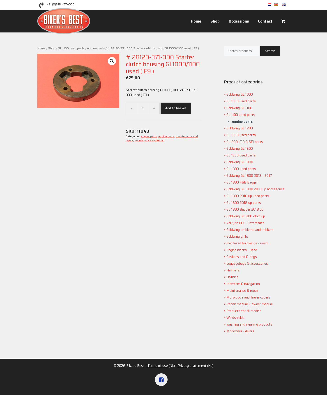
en (286, 4)
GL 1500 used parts (241, 155)
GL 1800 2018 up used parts (247, 196)
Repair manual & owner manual (249, 304)
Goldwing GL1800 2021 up (245, 216)
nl (271, 4)
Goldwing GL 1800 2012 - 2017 (249, 175)
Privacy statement (192, 365)
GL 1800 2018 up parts (243, 202)
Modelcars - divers (240, 331)
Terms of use (157, 365)
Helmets (232, 270)
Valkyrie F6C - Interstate (245, 223)
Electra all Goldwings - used (246, 243)
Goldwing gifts (237, 236)
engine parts (96, 48)
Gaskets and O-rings (241, 257)
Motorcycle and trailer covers (248, 297)
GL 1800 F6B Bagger (242, 182)
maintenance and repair (149, 140)
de (278, 4)
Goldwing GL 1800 (239, 162)
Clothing (232, 277)
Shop (215, 21)
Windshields (235, 317)
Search (270, 51)
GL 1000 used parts (241, 101)
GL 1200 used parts (241, 135)
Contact (265, 21)
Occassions (239, 21)
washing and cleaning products (249, 324)
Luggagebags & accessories (247, 263)
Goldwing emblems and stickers (250, 229)
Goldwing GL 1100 (239, 108)
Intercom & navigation (243, 284)
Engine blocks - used (241, 250)
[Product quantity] (142, 108)
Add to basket (176, 108)
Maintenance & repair (242, 290)
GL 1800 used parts (241, 169)
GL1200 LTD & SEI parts (244, 142)
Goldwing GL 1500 (239, 148)
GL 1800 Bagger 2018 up (244, 209)
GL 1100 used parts (71, 48)
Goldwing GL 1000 (239, 94)
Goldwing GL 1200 (239, 128)
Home (196, 21)
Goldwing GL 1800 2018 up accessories (255, 189)
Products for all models (243, 311)
